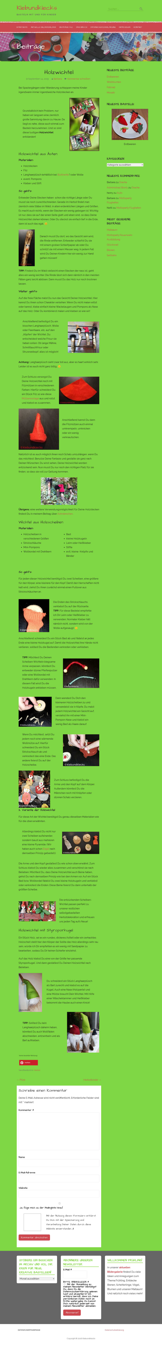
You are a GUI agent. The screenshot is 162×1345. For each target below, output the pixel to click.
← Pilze (21, 1079)
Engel (46, 848)
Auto (119, 192)
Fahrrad (111, 87)
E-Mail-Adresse (27, 1172)
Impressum (124, 27)
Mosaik (111, 92)
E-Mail (67, 1269)
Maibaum (112, 229)
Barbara (58, 79)
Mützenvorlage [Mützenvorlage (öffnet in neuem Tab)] (30, 398)
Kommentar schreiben (78, 79)
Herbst (37, 1070)
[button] (28, 1062)
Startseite (22, 27)
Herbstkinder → (92, 1079)
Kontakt (138, 27)
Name (22, 1157)
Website (23, 1188)
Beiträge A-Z (66, 27)
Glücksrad (112, 244)
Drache (123, 182)
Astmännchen (65, 513)
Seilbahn (111, 255)
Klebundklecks (37, 8)
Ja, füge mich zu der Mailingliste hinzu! (59, 1206)
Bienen (111, 250)
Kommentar (26, 1110)
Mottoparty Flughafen (128, 207)
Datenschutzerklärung (103, 27)
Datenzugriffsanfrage (29, 1330)
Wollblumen (114, 82)
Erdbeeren (113, 76)
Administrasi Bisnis (117, 187)
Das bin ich (81, 27)
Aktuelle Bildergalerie (43, 27)
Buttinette (63, 174)
